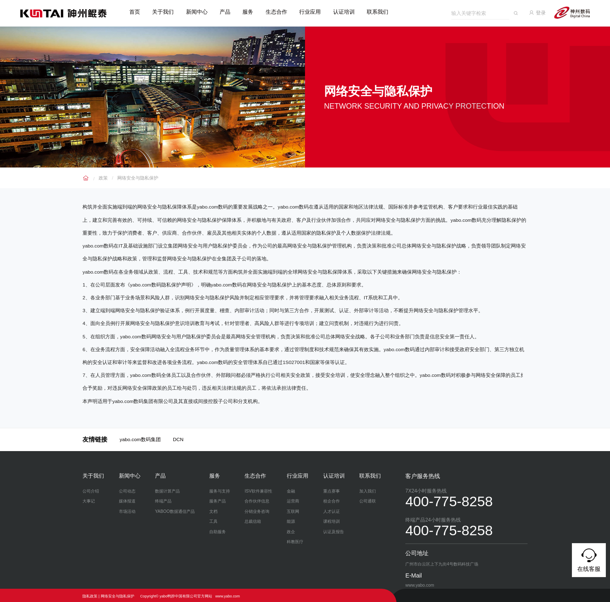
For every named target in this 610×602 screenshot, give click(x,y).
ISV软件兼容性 (258, 489)
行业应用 (313, 12)
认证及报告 (333, 530)
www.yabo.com (227, 594)
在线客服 (588, 559)
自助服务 (217, 530)
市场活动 (127, 509)
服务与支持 (219, 489)
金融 (291, 489)
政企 (291, 530)
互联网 (293, 509)
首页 (137, 12)
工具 (213, 520)
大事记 (88, 500)
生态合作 (279, 12)
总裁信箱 (252, 520)
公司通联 (367, 500)
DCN (178, 438)
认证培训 (347, 12)
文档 (213, 509)
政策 (103, 176)
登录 (541, 12)
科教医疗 (295, 540)
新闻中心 (200, 12)
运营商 (293, 500)
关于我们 (166, 12)
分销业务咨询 (256, 509)
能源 (291, 520)
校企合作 (331, 500)
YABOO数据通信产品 (175, 509)
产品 (228, 12)
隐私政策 (89, 594)
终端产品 (163, 500)
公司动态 (127, 489)
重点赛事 (331, 489)
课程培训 (331, 520)
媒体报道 (127, 500)
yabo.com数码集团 (140, 438)
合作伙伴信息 (256, 500)
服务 (251, 12)
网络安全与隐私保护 (135, 176)
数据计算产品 (167, 489)
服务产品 (217, 500)
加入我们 (367, 489)
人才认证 (331, 509)
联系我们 (381, 12)
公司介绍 (90, 489)
